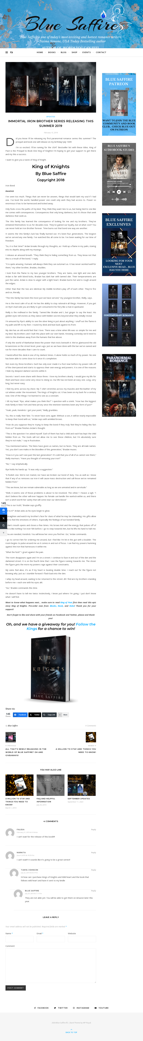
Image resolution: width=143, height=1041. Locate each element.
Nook (60, 605)
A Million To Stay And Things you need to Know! (17, 802)
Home (40, 52)
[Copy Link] (49, 714)
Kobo (71, 605)
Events (86, 52)
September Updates (79, 799)
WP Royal (87, 1022)
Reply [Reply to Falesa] (93, 829)
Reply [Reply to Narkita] (93, 852)
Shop (74, 52)
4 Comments (90, 725)
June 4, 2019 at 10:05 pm (25, 855)
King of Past (66, 602)
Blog (63, 52)
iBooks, (53, 605)
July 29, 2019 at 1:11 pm (33, 893)
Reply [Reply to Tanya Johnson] (93, 870)
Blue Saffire (71, 24)
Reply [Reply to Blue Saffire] (93, 890)
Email (40, 933)
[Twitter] (34, 714)
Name (9, 933)
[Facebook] (20, 714)
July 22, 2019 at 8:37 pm (29, 873)
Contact (101, 52)
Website (72, 933)
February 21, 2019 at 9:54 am (27, 832)
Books (52, 52)
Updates (50, 116)
